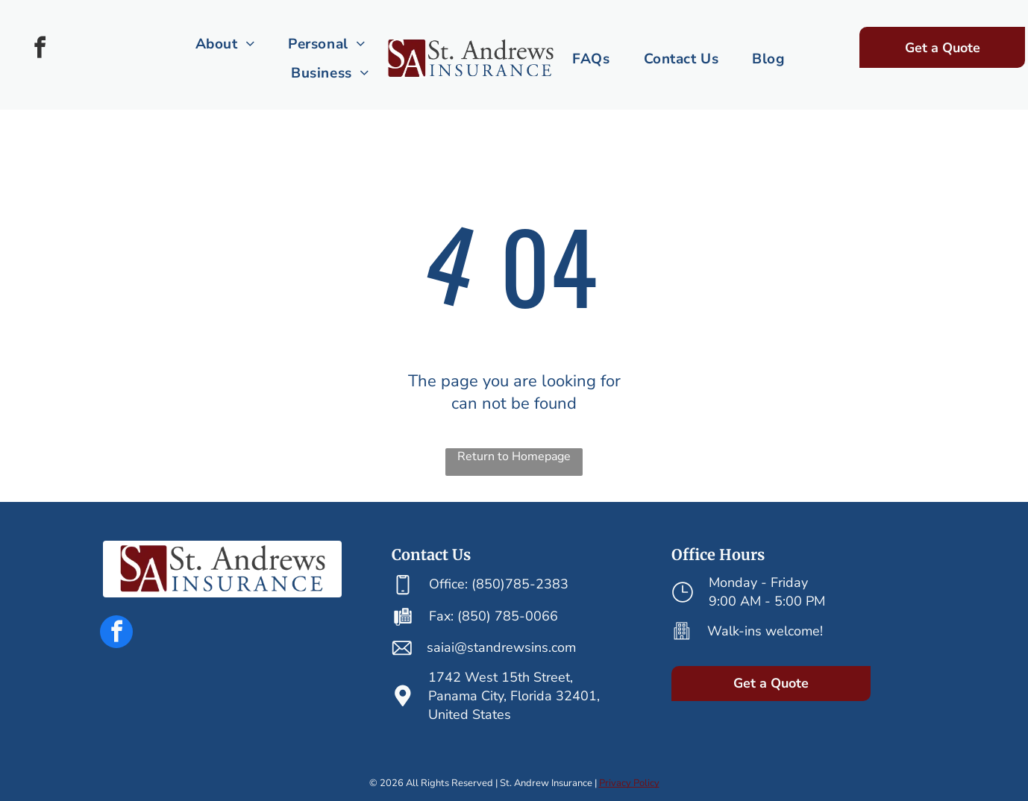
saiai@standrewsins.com (501, 647)
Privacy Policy (629, 783)
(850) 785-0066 (507, 616)
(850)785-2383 (519, 584)
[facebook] (39, 49)
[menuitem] (227, 44)
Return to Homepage (514, 456)
